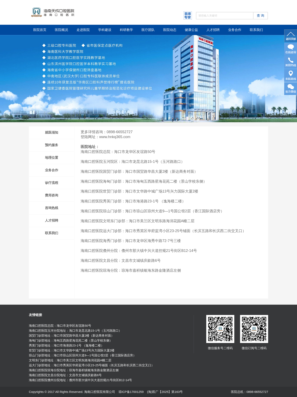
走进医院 (83, 30)
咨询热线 (51, 208)
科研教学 (126, 30)
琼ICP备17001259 (131, 391)
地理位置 (51, 157)
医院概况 (61, 30)
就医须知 (51, 132)
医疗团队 (148, 30)
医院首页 (39, 30)
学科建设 (104, 30)
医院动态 (169, 30)
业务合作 (234, 30)
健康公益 (191, 30)
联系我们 (256, 30)
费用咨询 (51, 195)
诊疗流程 (51, 182)
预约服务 (51, 145)
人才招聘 (213, 30)
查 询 (260, 15)
